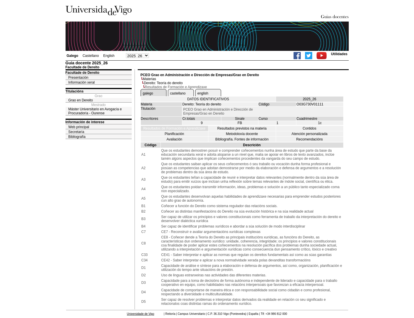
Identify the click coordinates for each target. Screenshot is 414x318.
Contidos (309, 128)
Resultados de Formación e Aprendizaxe (174, 128)
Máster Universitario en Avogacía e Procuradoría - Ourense (95, 111)
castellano (178, 93)
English (108, 56)
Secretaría (76, 132)
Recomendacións (309, 139)
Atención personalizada (309, 134)
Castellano (91, 56)
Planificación (174, 134)
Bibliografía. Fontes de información (242, 139)
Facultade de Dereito (82, 73)
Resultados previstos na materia (242, 128)
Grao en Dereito (80, 100)
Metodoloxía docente (242, 134)
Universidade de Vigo (140, 313)
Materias (149, 79)
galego (148, 93)
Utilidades (339, 54)
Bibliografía (77, 137)
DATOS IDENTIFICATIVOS (208, 99)
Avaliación (174, 139)
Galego (72, 56)
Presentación (78, 78)
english (203, 93)
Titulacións (75, 91)
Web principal (78, 127)
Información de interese (85, 122)
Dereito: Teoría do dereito (163, 83)
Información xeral (81, 82)
